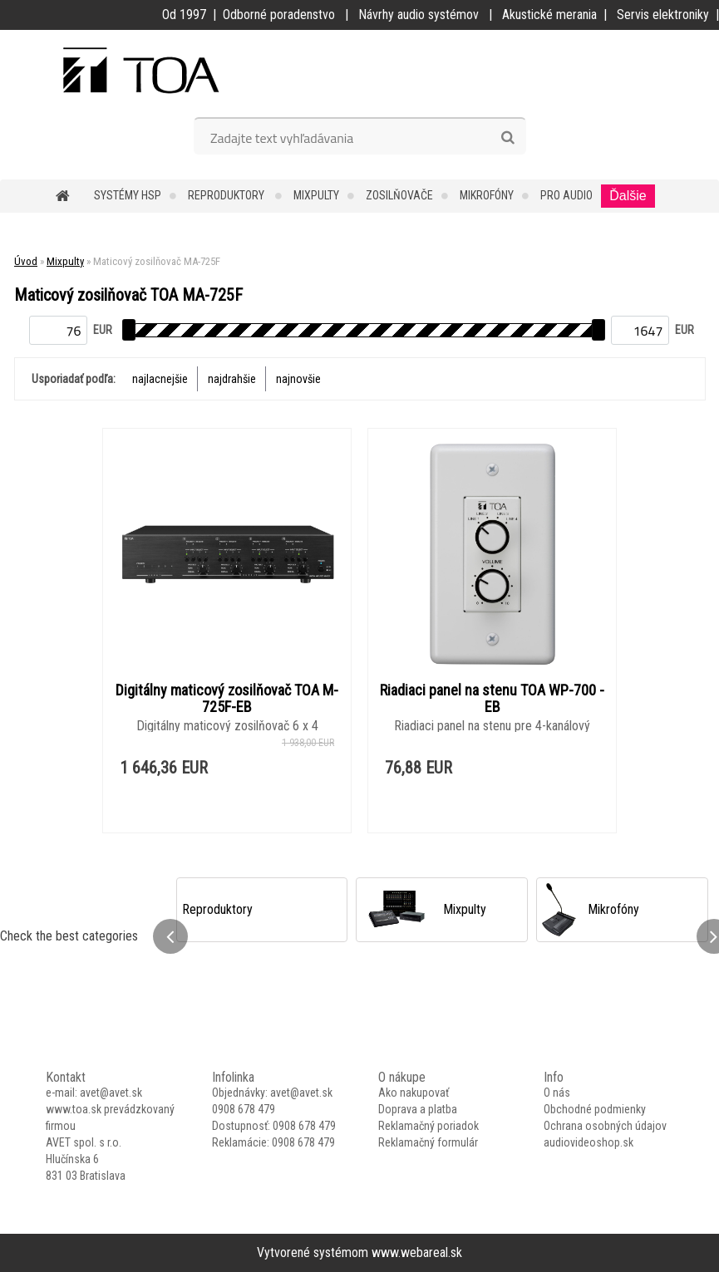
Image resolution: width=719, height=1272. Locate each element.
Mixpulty (316, 195)
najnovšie (298, 379)
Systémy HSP (127, 195)
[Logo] (114, 71)
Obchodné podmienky (595, 1109)
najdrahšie (232, 379)
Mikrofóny (487, 195)
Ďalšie (627, 196)
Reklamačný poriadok (428, 1125)
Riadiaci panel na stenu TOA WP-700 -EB (492, 698)
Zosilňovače (399, 195)
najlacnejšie (160, 379)
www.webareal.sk (417, 1252)
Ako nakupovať (413, 1092)
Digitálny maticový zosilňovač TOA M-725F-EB (227, 698)
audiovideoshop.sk (588, 1142)
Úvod (25, 261)
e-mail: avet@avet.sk (94, 1092)
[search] (507, 138)
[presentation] (170, 936)
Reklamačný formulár (428, 1142)
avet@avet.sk (301, 1092)
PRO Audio (566, 195)
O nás (557, 1092)
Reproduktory (227, 195)
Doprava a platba (417, 1109)
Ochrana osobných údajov (605, 1125)
